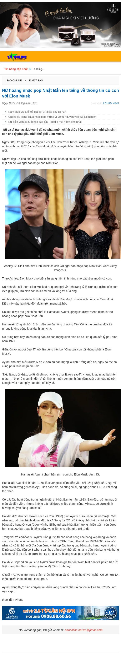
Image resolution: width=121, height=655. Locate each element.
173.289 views (111, 103)
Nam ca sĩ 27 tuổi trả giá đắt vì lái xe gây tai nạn (37, 111)
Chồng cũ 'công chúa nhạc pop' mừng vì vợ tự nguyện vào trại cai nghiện (52, 116)
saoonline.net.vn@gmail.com (83, 630)
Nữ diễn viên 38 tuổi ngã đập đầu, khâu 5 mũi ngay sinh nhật (44, 121)
